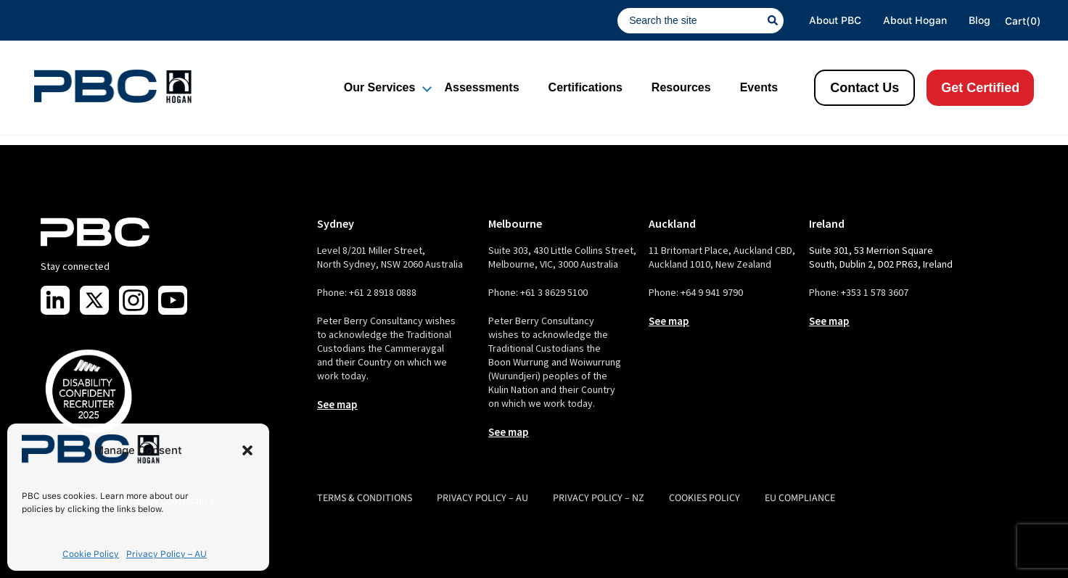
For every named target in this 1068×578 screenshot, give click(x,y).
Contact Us (864, 87)
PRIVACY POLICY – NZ (598, 498)
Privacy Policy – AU (166, 554)
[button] (247, 450)
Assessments (481, 87)
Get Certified (980, 87)
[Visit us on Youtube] (172, 300)
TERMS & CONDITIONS (364, 498)
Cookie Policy (90, 554)
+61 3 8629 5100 (554, 292)
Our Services (380, 87)
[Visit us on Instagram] (133, 300)
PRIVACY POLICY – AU (482, 498)
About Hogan (915, 20)
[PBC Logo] (113, 86)
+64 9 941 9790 (712, 292)
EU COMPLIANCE (800, 498)
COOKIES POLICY (704, 498)
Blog (979, 20)
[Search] (776, 20)
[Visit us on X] (94, 300)
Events (759, 87)
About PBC (835, 20)
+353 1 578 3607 (874, 292)
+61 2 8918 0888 (382, 292)
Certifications (586, 87)
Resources (681, 87)
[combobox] (692, 20)
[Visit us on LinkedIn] (55, 300)
